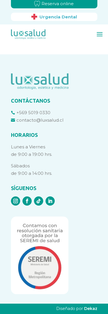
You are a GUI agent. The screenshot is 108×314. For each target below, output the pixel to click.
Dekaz (90, 308)
